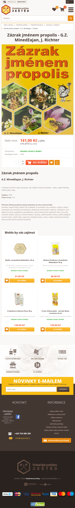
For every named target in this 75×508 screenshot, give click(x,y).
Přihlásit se (12, 2)
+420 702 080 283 (22, 433)
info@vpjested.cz (22, 438)
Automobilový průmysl (58, 440)
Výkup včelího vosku (56, 411)
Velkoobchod (56, 421)
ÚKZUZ (56, 433)
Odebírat (63, 389)
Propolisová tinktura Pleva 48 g (19, 311)
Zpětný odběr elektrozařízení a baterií (56, 430)
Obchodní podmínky (56, 424)
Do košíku (37, 162)
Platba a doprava (56, 418)
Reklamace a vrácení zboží (56, 414)
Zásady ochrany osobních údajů (56, 427)
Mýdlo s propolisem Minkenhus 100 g (19, 260)
